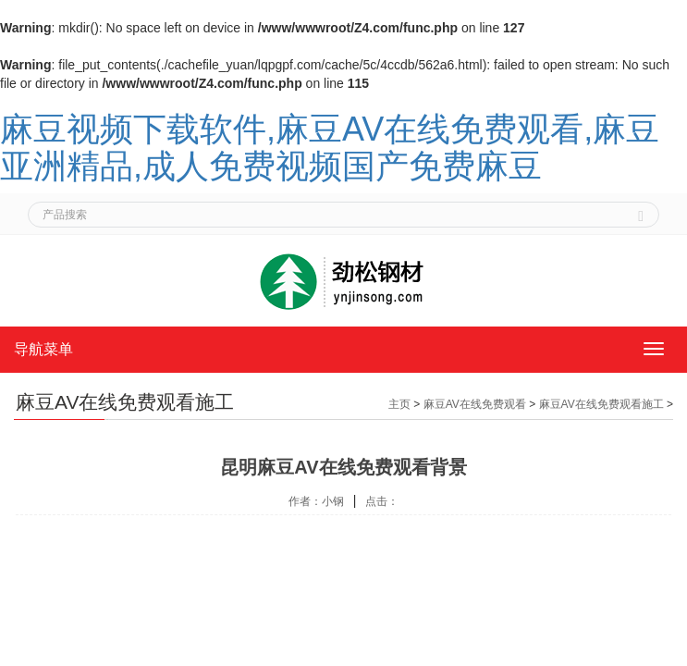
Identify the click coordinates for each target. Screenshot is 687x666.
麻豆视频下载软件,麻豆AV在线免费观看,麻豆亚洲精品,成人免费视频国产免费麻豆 (329, 147)
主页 (399, 404)
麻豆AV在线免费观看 (474, 404)
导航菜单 (43, 349)
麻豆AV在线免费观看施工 (601, 404)
